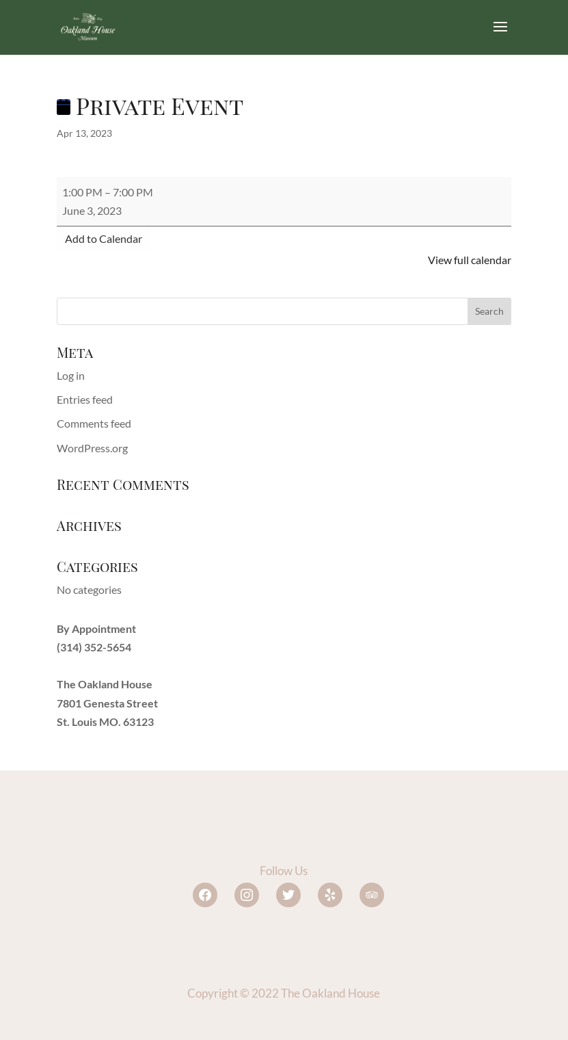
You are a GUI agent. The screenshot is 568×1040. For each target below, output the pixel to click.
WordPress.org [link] (92, 447)
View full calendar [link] (469, 259)
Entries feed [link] (85, 399)
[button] (500, 35)
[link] (87, 25)
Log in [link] (71, 375)
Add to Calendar (103, 238)
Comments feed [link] (94, 423)
